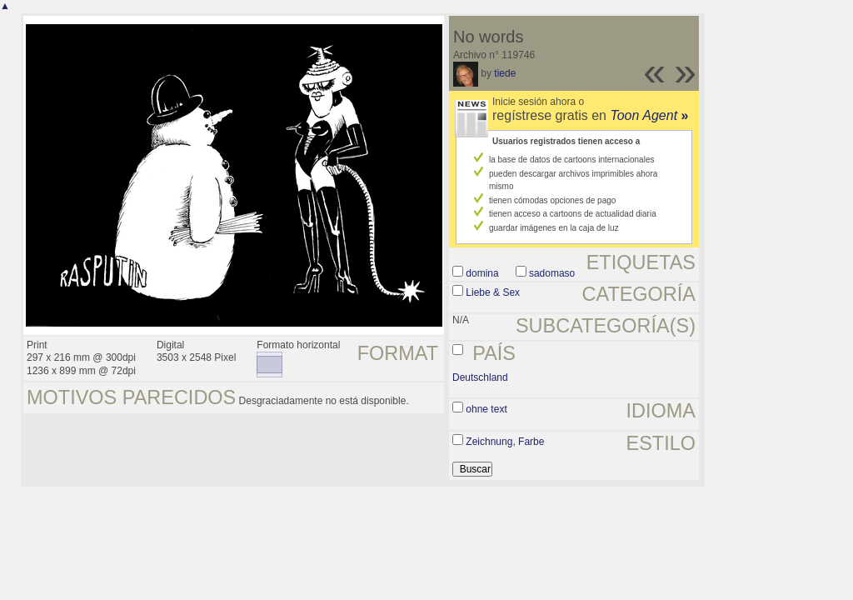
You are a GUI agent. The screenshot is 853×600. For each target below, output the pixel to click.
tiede (505, 73)
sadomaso (552, 273)
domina (482, 273)
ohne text (486, 409)
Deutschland (480, 377)
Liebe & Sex (493, 292)
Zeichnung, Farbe (505, 442)
